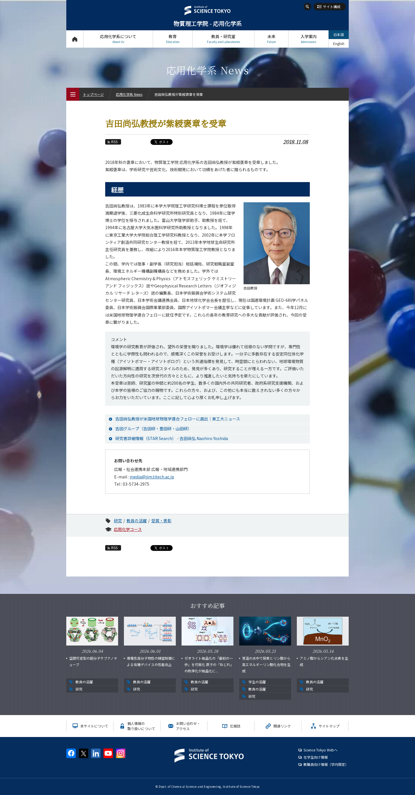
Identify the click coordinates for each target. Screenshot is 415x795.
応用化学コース (128, 529)
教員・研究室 (223, 38)
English (338, 43)
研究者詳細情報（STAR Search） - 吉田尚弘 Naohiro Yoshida (171, 438)
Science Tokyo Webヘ (320, 749)
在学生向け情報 (315, 757)
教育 (172, 38)
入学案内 (308, 38)
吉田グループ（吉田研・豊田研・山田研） (153, 428)
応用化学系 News (129, 94)
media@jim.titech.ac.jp (152, 477)
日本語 (338, 34)
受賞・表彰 (161, 520)
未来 (271, 38)
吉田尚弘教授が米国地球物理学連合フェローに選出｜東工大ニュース (177, 419)
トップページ (74, 38)
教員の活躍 (137, 520)
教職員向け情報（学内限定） (325, 764)
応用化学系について (118, 38)
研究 (118, 520)
